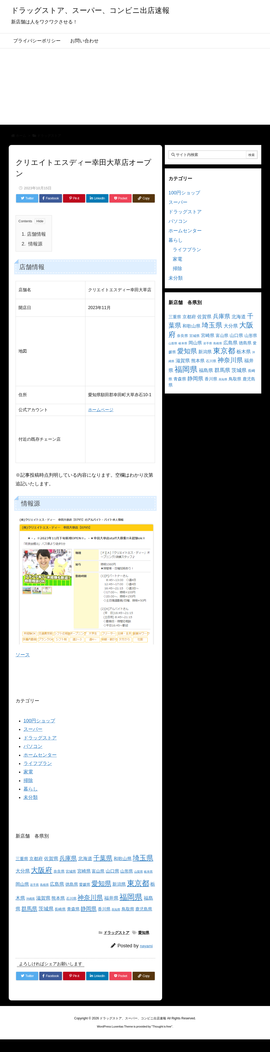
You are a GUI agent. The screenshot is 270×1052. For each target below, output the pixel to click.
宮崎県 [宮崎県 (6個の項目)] (84, 871)
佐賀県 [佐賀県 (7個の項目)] (51, 858)
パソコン (32, 746)
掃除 (28, 780)
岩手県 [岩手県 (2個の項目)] (34, 884)
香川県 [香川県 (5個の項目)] (104, 909)
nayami (146, 946)
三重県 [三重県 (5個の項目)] (22, 859)
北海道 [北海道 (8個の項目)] (85, 858)
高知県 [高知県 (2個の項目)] (116, 909)
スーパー (32, 729)
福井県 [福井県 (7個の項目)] (111, 898)
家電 (28, 771)
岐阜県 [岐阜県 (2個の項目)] (148, 871)
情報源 (32, 243)
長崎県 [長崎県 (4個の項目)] (60, 909)
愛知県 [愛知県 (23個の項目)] (101, 883)
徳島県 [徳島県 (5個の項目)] (71, 884)
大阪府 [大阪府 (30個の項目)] (41, 870)
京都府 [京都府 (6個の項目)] (36, 858)
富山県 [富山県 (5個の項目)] (98, 871)
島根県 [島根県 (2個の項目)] (44, 884)
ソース (23, 654)
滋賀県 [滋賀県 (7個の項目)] (43, 898)
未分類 (30, 797)
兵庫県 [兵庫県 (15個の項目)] (68, 858)
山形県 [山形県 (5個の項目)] (126, 871)
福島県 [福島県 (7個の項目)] (206, 370)
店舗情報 (34, 234)
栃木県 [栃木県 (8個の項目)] (244, 351)
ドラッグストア (49, 136)
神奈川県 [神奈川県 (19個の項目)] (90, 897)
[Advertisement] (135, 88)
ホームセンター (40, 755)
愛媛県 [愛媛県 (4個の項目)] (84, 884)
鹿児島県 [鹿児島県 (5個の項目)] (143, 909)
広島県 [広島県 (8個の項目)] (57, 884)
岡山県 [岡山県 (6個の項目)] (22, 884)
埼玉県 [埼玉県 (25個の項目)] (143, 858)
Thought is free (161, 1026)
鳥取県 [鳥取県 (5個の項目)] (128, 909)
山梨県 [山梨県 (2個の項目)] (138, 871)
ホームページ (100, 409)
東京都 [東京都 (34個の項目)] (138, 883)
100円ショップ (39, 720)
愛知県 (143, 932)
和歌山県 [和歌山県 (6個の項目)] (123, 858)
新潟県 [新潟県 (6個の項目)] (119, 884)
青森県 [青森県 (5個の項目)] (73, 909)
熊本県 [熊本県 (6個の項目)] (58, 898)
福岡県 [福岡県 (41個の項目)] (130, 897)
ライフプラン (37, 763)
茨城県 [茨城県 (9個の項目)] (46, 909)
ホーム (21, 136)
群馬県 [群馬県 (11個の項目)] (29, 908)
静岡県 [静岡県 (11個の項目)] (89, 908)
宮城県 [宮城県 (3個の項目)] (71, 871)
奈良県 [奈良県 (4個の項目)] (59, 871)
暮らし (30, 789)
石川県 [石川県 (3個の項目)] (71, 898)
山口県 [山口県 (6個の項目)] (112, 871)
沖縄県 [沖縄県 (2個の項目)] (30, 898)
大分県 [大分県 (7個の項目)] (23, 871)
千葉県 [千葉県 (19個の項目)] (102, 858)
